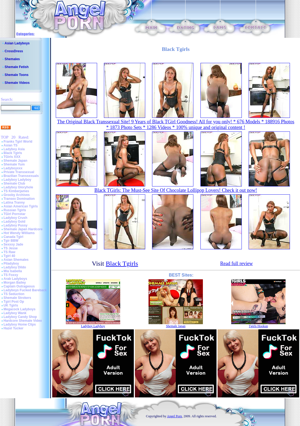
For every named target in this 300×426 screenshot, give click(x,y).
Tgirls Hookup (258, 326)
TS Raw (9, 252)
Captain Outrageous (19, 286)
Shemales (12, 59)
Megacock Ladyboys (19, 309)
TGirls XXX (12, 157)
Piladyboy (11, 263)
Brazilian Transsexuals (21, 176)
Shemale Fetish (17, 67)
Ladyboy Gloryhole (18, 187)
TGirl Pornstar (15, 214)
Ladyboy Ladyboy (17, 180)
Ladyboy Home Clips (20, 324)
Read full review (236, 263)
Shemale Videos (17, 83)
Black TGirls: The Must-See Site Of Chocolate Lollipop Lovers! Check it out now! (175, 190)
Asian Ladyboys (17, 43)
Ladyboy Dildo (15, 267)
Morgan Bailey (15, 282)
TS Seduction (14, 294)
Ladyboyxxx (13, 168)
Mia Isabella (13, 271)
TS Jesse (11, 248)
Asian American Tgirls (21, 206)
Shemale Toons (17, 75)
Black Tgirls (13, 153)
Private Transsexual (19, 172)
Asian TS (10, 145)
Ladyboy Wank (15, 313)
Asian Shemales (16, 260)
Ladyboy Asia (14, 149)
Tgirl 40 (9, 256)
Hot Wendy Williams (19, 233)
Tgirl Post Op (14, 302)
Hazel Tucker (13, 328)
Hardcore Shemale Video (23, 321)
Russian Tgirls (15, 210)
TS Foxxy (11, 275)
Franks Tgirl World (18, 141)
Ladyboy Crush (15, 218)
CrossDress (14, 51)
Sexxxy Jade (13, 244)
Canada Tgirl (13, 237)
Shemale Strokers (17, 298)
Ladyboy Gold (14, 221)
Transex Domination (19, 199)
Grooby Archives (17, 195)
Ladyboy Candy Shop (20, 317)
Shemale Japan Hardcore (23, 229)
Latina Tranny (14, 202)
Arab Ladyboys (15, 279)
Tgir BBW (11, 241)
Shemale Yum (14, 164)
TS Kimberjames (16, 191)
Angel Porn (174, 416)
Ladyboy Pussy (15, 225)
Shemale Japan (15, 161)
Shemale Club (14, 183)
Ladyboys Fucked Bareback (25, 290)
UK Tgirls (11, 305)
